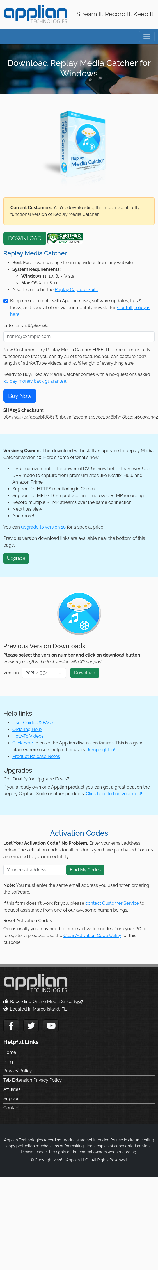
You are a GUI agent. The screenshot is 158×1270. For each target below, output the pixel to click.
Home (9, 1052)
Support (11, 1098)
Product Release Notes (36, 756)
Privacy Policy (17, 1070)
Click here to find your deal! (114, 793)
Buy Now (20, 395)
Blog (8, 1061)
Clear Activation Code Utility (92, 935)
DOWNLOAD (25, 238)
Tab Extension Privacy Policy (32, 1080)
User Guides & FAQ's (33, 722)
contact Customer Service (112, 903)
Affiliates (11, 1089)
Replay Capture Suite (76, 289)
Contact (11, 1108)
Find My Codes (85, 869)
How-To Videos (27, 736)
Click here (22, 743)
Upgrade (16, 558)
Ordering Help (27, 729)
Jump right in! (101, 749)
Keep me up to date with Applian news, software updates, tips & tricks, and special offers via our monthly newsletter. (80, 307)
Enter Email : (25, 325)
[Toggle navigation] (147, 36)
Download (84, 672)
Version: (11, 672)
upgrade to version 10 (43, 527)
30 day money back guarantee (34, 381)
